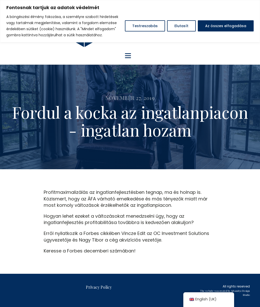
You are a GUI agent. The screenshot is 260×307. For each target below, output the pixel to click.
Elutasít (181, 25)
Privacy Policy (99, 287)
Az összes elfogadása (225, 25)
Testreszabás (145, 25)
